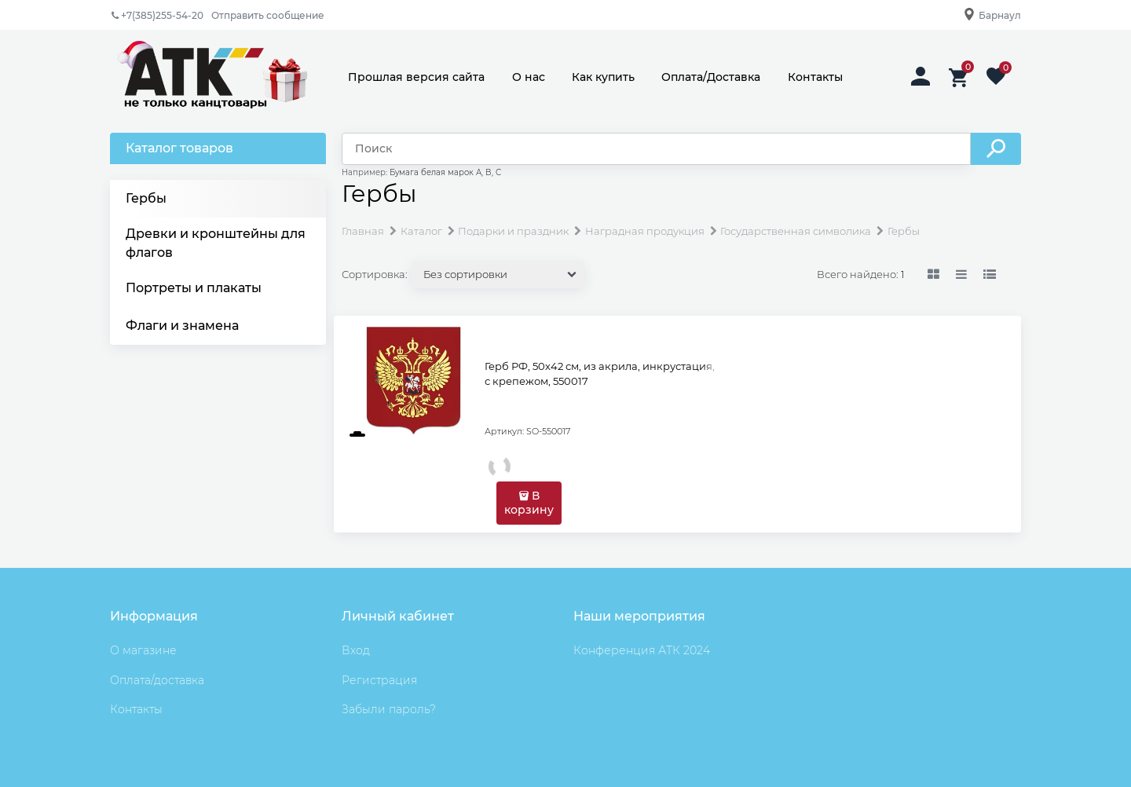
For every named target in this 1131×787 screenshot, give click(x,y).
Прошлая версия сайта (416, 77)
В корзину (529, 503)
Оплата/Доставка (710, 77)
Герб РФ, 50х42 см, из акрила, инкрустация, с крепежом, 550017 (600, 374)
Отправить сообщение (267, 15)
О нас (528, 77)
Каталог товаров (179, 148)
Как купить (603, 77)
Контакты (815, 77)
